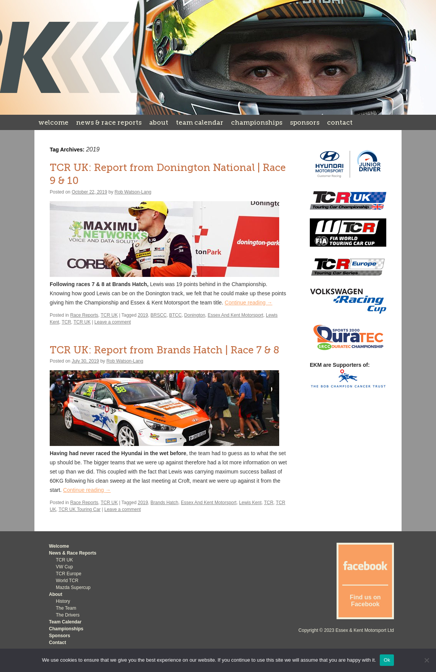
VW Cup (64, 566)
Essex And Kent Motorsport (235, 315)
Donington (194, 315)
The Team (66, 608)
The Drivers (68, 615)
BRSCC (159, 315)
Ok (387, 660)
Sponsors (304, 122)
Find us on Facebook (365, 600)
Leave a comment (112, 322)
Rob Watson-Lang (133, 192)
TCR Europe (68, 573)
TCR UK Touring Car (80, 509)
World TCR (67, 580)
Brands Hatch (165, 502)
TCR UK (109, 315)
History (63, 601)
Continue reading (249, 302)
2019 (143, 315)
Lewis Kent (250, 502)
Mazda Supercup (73, 587)
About (158, 122)
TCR (66, 322)
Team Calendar (199, 122)
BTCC (175, 315)
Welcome (53, 122)
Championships (256, 122)
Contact (340, 122)
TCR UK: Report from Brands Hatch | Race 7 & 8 (164, 350)
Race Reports (84, 315)
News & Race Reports (109, 122)
